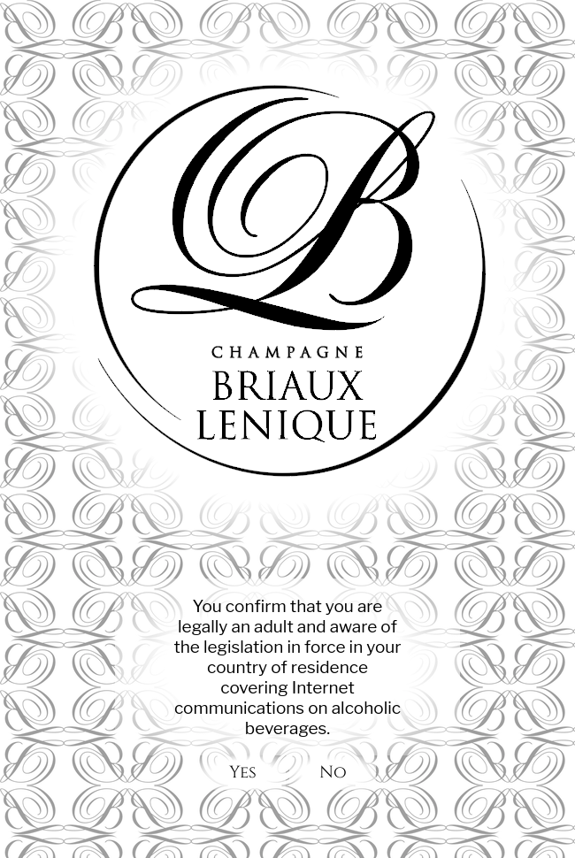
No (332, 773)
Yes (242, 773)
